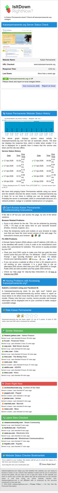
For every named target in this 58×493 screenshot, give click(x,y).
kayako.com (9, 444)
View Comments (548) (31, 86)
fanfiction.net (9, 428)
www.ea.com (9, 433)
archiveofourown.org (13, 388)
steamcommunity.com (13, 422)
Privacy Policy (35, 484)
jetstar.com (9, 398)
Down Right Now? (47, 464)
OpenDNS (44, 267)
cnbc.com (8, 351)
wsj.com (7, 346)
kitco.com (8, 373)
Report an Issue (48, 86)
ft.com (7, 341)
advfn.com (8, 367)
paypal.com (9, 393)
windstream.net (10, 438)
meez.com (8, 409)
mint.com (8, 362)
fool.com (8, 357)
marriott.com (9, 404)
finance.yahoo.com (12, 336)
